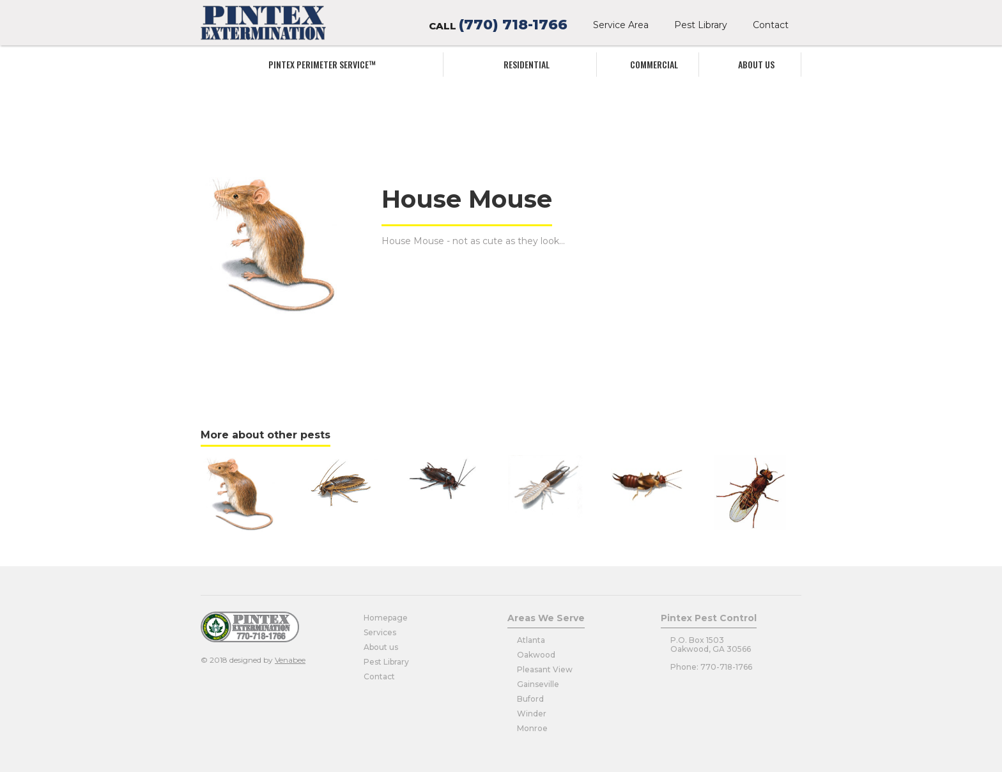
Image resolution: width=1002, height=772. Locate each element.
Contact (771, 25)
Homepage (386, 617)
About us (756, 64)
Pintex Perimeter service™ (322, 64)
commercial (654, 64)
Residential (527, 64)
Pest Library (700, 25)
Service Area (621, 25)
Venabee (290, 660)
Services (380, 632)
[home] (263, 23)
